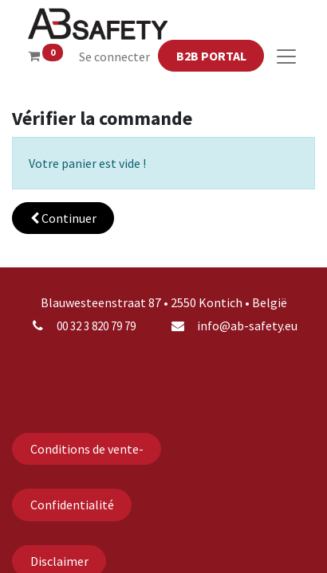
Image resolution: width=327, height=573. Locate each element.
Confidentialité (72, 505)
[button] (63, 218)
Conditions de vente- (87, 449)
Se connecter (114, 56)
